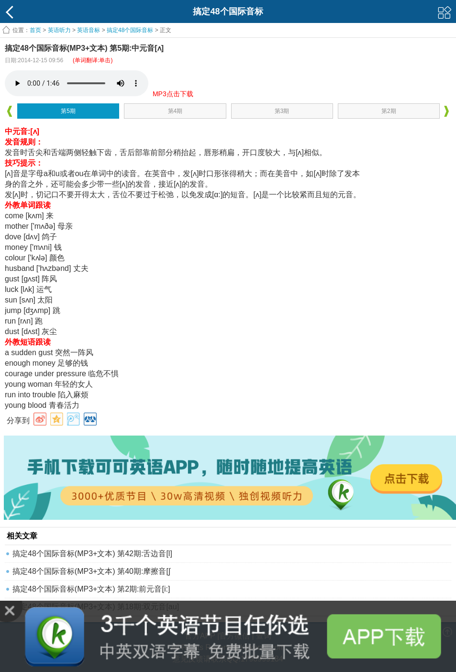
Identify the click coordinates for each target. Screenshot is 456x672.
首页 (35, 30)
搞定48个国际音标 (130, 30)
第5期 (68, 111)
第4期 (175, 111)
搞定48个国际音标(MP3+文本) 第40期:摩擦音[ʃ (91, 571)
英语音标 (88, 30)
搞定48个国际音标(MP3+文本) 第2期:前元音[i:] (91, 589)
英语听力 (59, 30)
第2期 (388, 111)
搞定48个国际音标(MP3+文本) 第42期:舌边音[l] (92, 553)
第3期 (282, 111)
